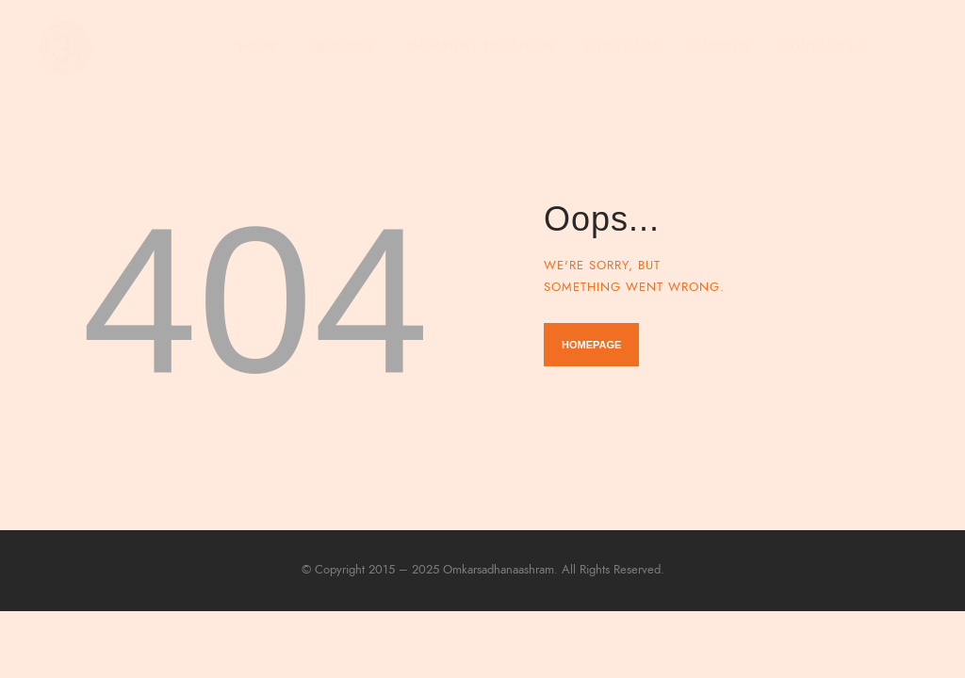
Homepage (591, 344)
